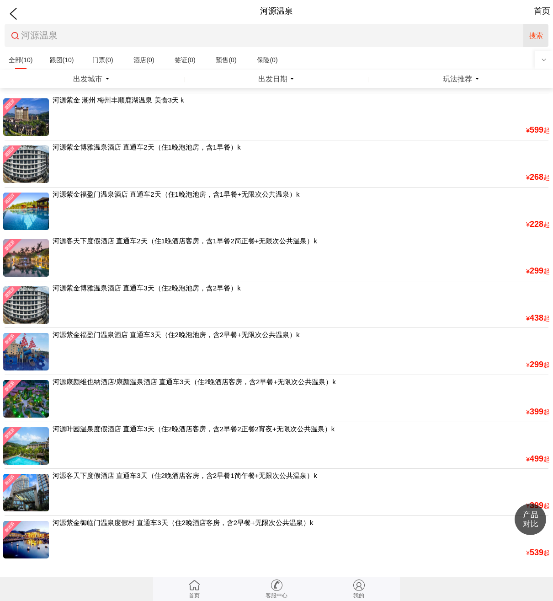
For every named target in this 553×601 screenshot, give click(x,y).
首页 (542, 11)
